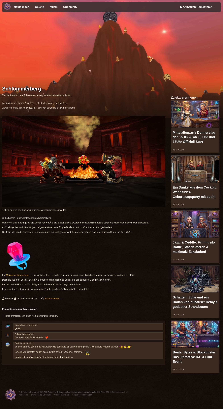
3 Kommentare (52, 298)
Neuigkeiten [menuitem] (21, 6)
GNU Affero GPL (103, 392)
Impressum (23, 395)
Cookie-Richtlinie (61, 395)
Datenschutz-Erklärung (41, 395)
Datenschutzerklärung (120, 392)
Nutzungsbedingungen (82, 395)
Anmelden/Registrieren (197, 6)
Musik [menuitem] (53, 6)
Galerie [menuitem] (39, 6)
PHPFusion (23, 392)
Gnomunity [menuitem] (70, 6)
